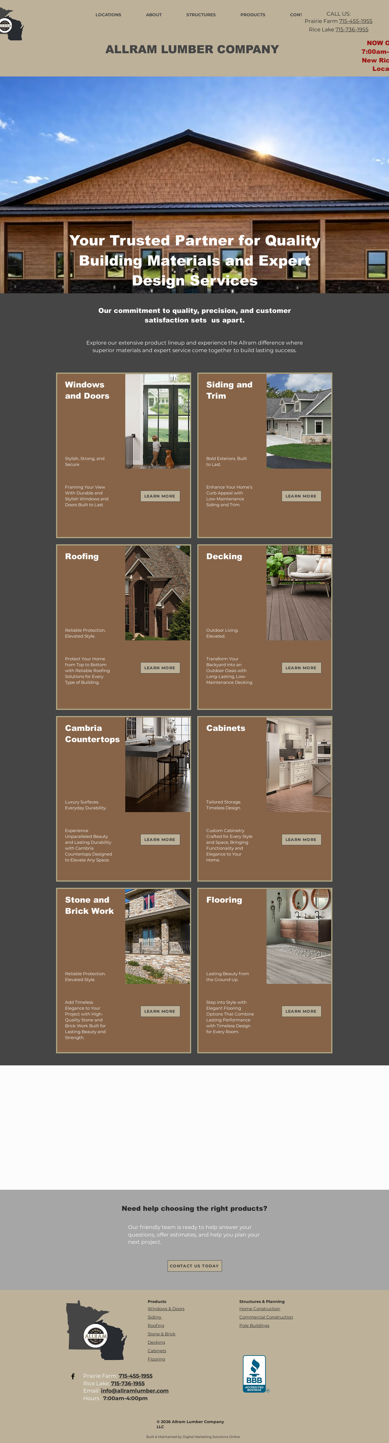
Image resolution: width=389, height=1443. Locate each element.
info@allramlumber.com (135, 1391)
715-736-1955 (352, 29)
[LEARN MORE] (160, 496)
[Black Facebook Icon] (73, 1376)
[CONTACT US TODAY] (195, 1266)
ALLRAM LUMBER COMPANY (192, 49)
